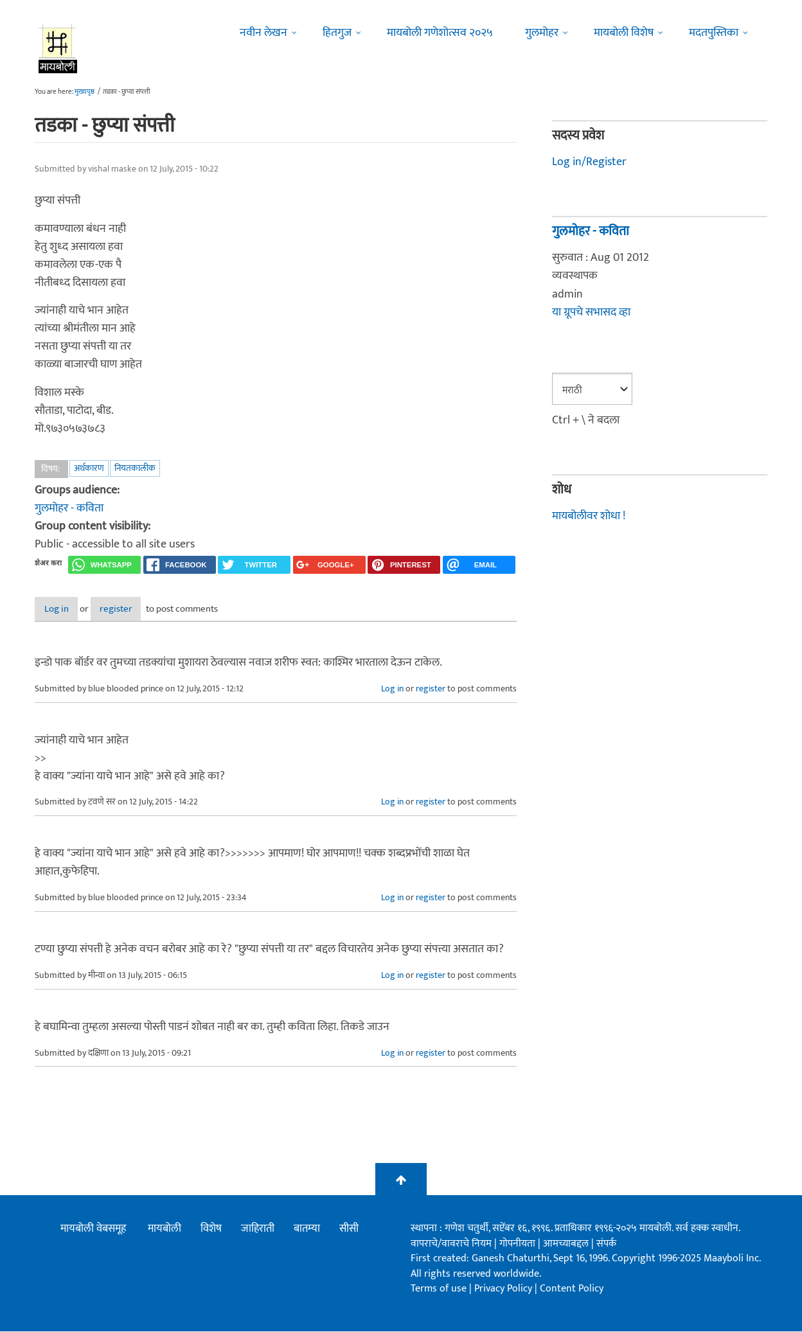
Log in (69, 609)
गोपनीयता (518, 1244)
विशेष (211, 1230)
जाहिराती (257, 1230)
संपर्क (606, 1244)
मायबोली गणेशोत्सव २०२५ (440, 32)
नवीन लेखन (263, 32)
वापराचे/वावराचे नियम (451, 1244)
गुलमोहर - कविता (69, 508)
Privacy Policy (504, 1289)
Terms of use (439, 1289)
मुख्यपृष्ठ (84, 92)
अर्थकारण (89, 468)
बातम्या (307, 1230)
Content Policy (571, 1289)
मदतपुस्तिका (713, 32)
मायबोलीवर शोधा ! (588, 516)
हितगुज (337, 32)
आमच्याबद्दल (567, 1244)
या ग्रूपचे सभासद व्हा (591, 312)
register (148, 609)
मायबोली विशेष (624, 32)
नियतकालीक (135, 468)
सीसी (349, 1230)
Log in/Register (589, 162)
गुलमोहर (541, 32)
